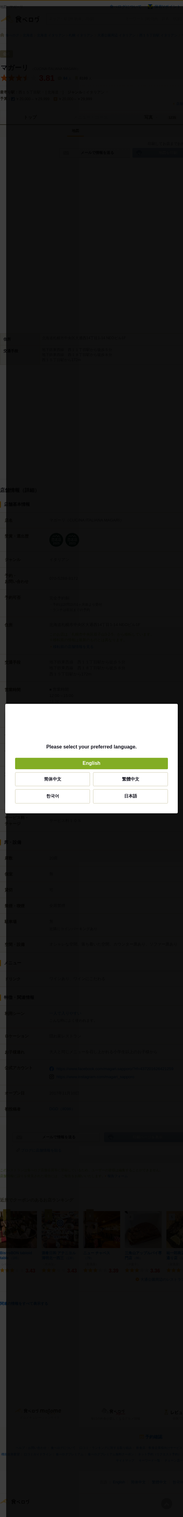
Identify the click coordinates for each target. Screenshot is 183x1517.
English (91, 763)
